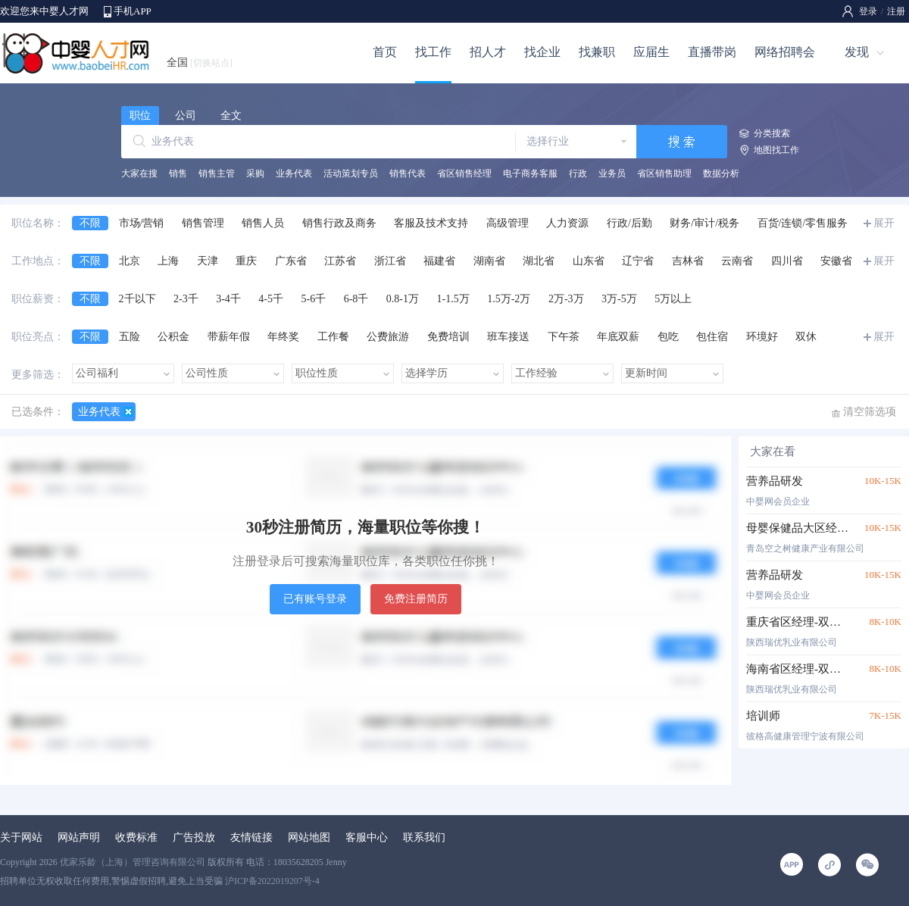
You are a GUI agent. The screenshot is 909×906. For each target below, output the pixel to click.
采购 (255, 173)
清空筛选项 (869, 411)
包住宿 (712, 336)
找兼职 (597, 51)
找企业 (542, 51)
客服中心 (366, 837)
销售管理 (203, 223)
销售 (178, 173)
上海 (168, 261)
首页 (385, 51)
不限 (90, 223)
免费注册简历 (416, 599)
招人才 (488, 51)
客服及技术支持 (431, 223)
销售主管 (216, 173)
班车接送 (508, 336)
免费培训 (448, 336)
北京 (129, 261)
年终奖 (283, 336)
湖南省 (489, 261)
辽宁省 (638, 261)
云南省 (737, 261)
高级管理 (507, 223)
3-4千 (228, 299)
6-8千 (356, 299)
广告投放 (194, 837)
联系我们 (424, 837)
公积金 (173, 336)
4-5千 (270, 299)
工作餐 (333, 336)
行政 (578, 173)
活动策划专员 (350, 173)
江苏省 (340, 261)
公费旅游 (388, 336)
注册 (896, 11)
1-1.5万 (453, 299)
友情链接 (251, 837)
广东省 (291, 261)
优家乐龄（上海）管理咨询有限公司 (132, 862)
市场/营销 (141, 223)
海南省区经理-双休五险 (797, 669)
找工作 (433, 51)
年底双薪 (618, 336)
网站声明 (79, 837)
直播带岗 (712, 51)
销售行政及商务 (339, 223)
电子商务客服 (530, 173)
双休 (806, 336)
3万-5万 (619, 299)
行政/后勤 (629, 223)
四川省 (787, 261)
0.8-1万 (402, 299)
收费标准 (136, 837)
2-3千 (185, 299)
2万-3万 (566, 299)
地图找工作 (776, 150)
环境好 (762, 336)
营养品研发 (774, 481)
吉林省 (688, 261)
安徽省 (836, 261)
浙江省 (390, 261)
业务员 (612, 173)
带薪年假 (229, 336)
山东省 (588, 261)
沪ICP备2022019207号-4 (272, 881)
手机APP (133, 11)
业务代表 (294, 173)
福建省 (439, 261)
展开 (884, 223)
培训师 (763, 716)
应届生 (651, 51)
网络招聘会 (784, 51)
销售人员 (263, 223)
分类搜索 (772, 133)
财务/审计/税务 (704, 223)
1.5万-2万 (508, 299)
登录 (868, 11)
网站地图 (309, 837)
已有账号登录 (315, 599)
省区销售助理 (664, 173)
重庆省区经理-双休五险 (797, 622)
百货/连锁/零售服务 (803, 223)
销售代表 (407, 173)
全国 (200, 62)
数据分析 (721, 173)
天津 (207, 261)
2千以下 (137, 299)
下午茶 (563, 336)
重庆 (246, 261)
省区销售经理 (464, 173)
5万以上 (673, 299)
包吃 (668, 336)
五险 (129, 336)
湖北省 (538, 261)
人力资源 (567, 223)
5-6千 (313, 299)
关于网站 (21, 837)
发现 (857, 51)
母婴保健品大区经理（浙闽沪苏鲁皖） (797, 528)
